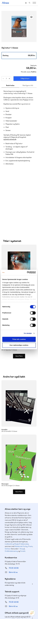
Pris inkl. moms (26, 72)
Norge (22, 490)
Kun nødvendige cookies (19, 345)
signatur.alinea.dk (10, 139)
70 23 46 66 (13, 544)
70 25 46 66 (13, 509)
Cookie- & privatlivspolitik (24, 611)
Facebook (16, 600)
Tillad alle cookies (19, 339)
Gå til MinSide (10, 571)
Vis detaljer (28, 333)
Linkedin (26, 600)
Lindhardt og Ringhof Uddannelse (17, 486)
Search (29, 3)
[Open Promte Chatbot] (32, 613)
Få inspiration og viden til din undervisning (15, 525)
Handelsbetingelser (14, 614)
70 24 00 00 (14, 590)
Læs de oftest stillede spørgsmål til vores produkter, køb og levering (17, 559)
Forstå (22, 493)
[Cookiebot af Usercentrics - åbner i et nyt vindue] (27, 272)
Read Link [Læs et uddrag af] (31, 17)
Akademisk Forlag (21, 488)
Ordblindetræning (11, 493)
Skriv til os (13, 514)
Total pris (33, 65)
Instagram (12, 600)
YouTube (21, 600)
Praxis (30, 488)
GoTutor (8, 490)
